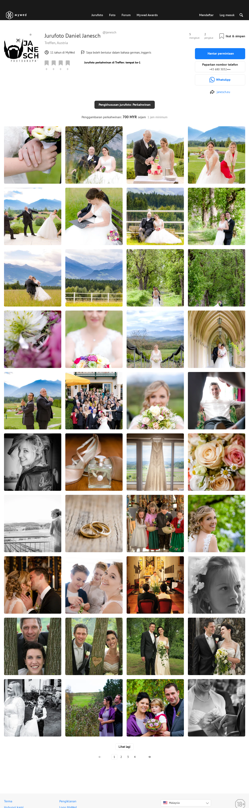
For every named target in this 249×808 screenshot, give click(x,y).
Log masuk (227, 15)
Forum (126, 15)
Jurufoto (97, 15)
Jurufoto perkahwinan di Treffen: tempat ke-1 (112, 62)
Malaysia (171, 799)
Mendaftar (206, 15)
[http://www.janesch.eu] (220, 92)
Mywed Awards (147, 15)
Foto (112, 15)
